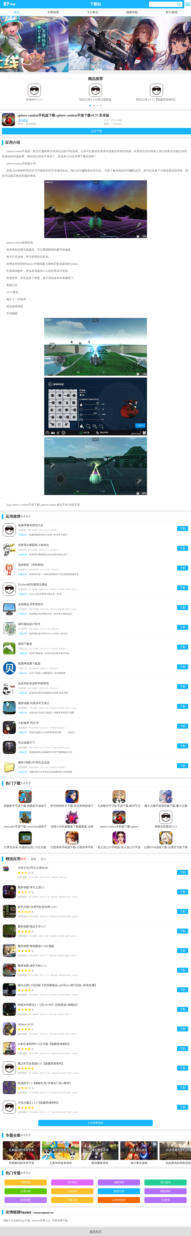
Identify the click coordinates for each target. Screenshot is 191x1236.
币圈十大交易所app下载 (16, 1220)
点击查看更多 (95, 1123)
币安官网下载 (60, 1220)
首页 (16, 12)
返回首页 (95, 1231)
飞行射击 (92, 12)
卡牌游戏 (53, 12)
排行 (43, 858)
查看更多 (26, 516)
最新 (33, 858)
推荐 (23, 858)
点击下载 (96, 131)
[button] (90, 105)
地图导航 (132, 12)
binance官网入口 (41, 1220)
